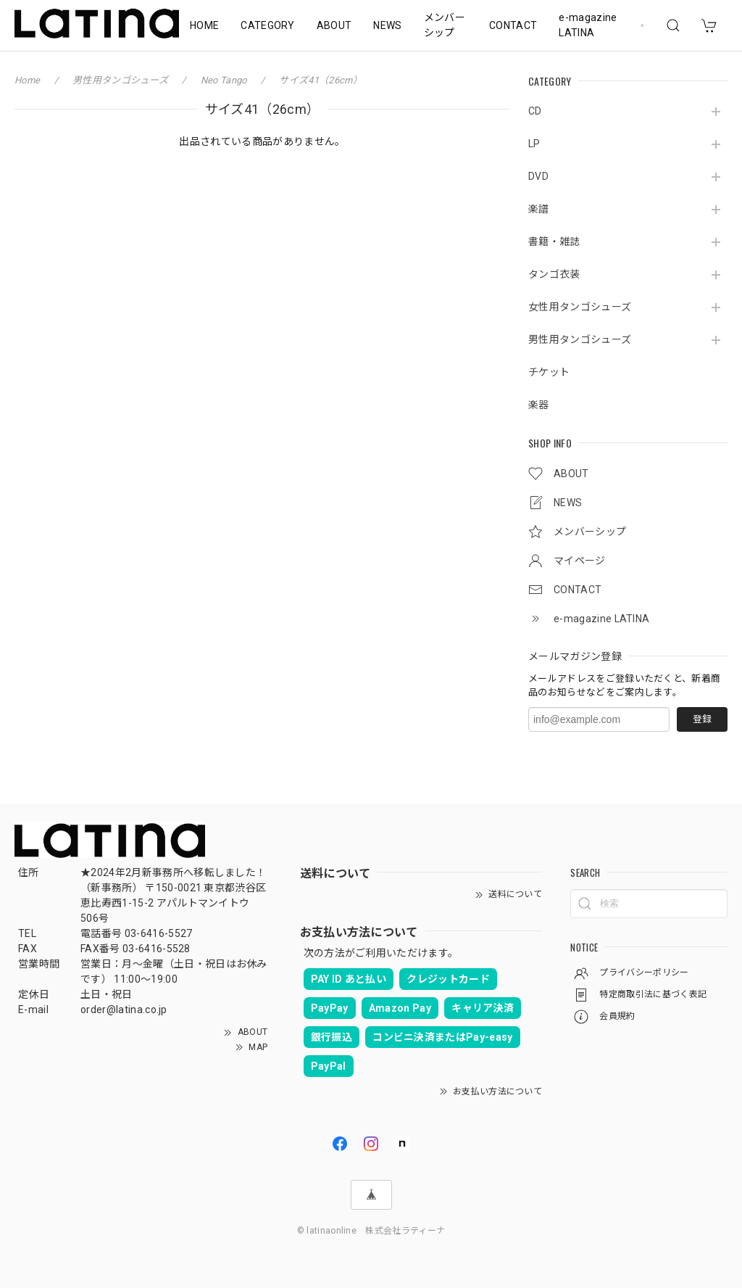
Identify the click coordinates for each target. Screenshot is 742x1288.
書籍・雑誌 (554, 241)
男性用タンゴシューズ (579, 339)
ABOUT (334, 25)
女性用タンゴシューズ (579, 307)
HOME (204, 25)
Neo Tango (224, 80)
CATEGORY (268, 25)
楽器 (538, 404)
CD (535, 111)
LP (534, 143)
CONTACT (513, 25)
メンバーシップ (444, 25)
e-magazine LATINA (588, 25)
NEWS (387, 25)
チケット (549, 372)
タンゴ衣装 (554, 274)
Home (27, 80)
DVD (538, 176)
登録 (702, 719)
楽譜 (538, 209)
